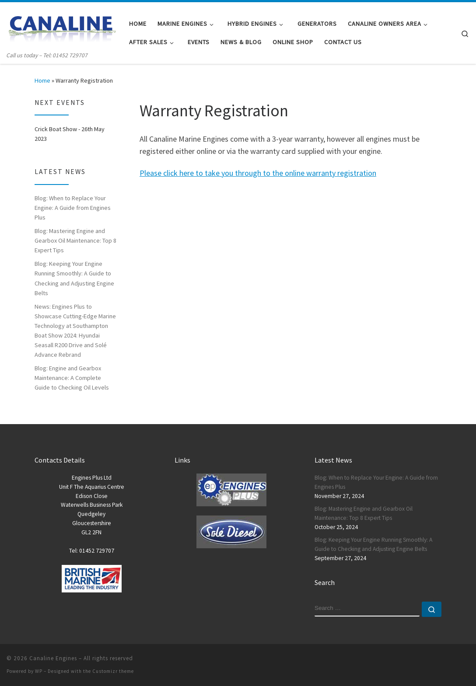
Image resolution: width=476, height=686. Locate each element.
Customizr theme (113, 671)
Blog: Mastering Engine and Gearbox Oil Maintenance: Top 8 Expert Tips (75, 240)
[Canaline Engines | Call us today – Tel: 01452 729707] (61, 26)
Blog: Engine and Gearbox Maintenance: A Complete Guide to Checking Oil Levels (72, 377)
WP (38, 671)
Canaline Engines (53, 658)
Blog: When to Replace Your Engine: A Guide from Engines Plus (73, 207)
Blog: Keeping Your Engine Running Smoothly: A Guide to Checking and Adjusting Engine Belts (74, 278)
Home (42, 80)
